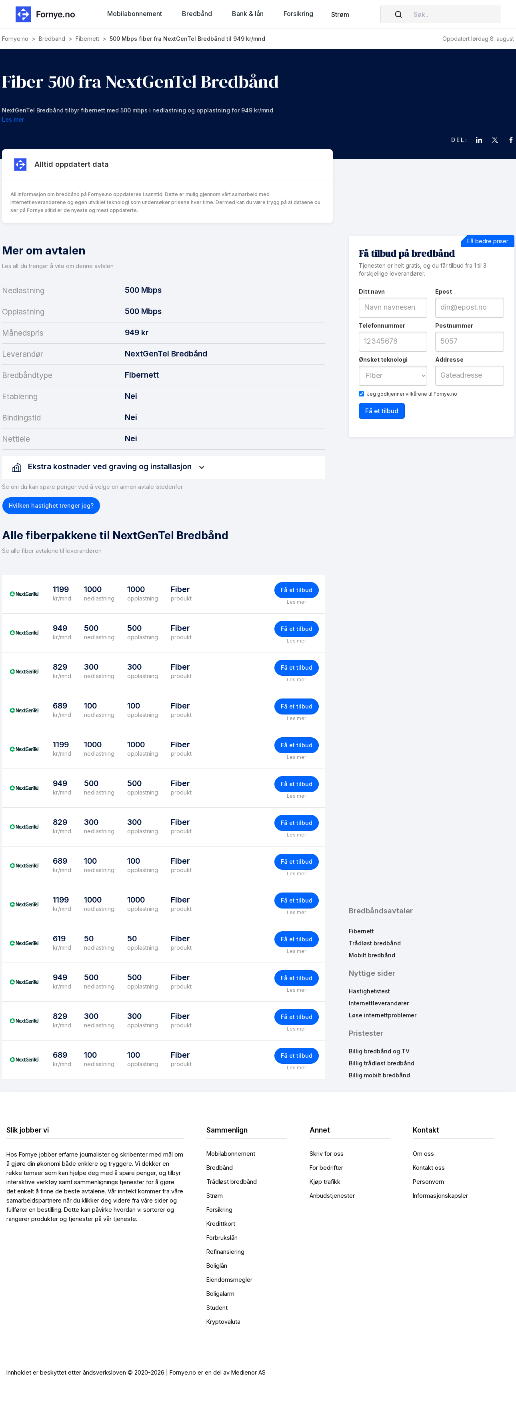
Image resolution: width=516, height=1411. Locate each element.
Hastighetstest (369, 991)
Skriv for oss (327, 1153)
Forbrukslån (222, 1237)
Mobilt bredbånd (372, 955)
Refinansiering (225, 1251)
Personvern (428, 1181)
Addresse (449, 359)
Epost (443, 291)
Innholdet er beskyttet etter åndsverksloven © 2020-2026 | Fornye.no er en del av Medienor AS (136, 1372)
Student (217, 1307)
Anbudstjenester (332, 1195)
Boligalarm (220, 1293)
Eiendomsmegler (229, 1279)
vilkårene (416, 394)
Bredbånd (219, 1167)
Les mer (296, 602)
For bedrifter (326, 1167)
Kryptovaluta (223, 1321)
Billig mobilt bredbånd (379, 1075)
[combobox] (440, 14)
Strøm (340, 14)
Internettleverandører (379, 1003)
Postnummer (454, 325)
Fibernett (361, 931)
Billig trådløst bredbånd (381, 1063)
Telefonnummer (382, 325)
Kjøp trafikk (325, 1181)
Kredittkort (220, 1223)
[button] (134, 14)
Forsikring (219, 1209)
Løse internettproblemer (382, 1015)
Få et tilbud (296, 589)
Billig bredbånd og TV (379, 1051)
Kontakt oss (429, 1167)
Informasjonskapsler (440, 1195)
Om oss (423, 1153)
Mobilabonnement (230, 1153)
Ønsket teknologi (383, 359)
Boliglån (216, 1265)
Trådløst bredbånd (375, 943)
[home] (48, 14)
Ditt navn (372, 291)
